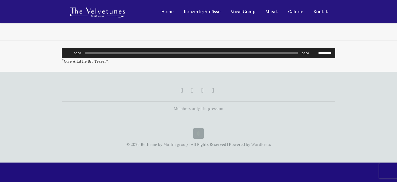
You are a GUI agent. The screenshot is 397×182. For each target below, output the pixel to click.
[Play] (68, 53)
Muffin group (175, 144)
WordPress (261, 144)
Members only (187, 108)
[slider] (191, 53)
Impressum (213, 108)
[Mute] (314, 53)
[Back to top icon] (198, 133)
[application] (198, 53)
